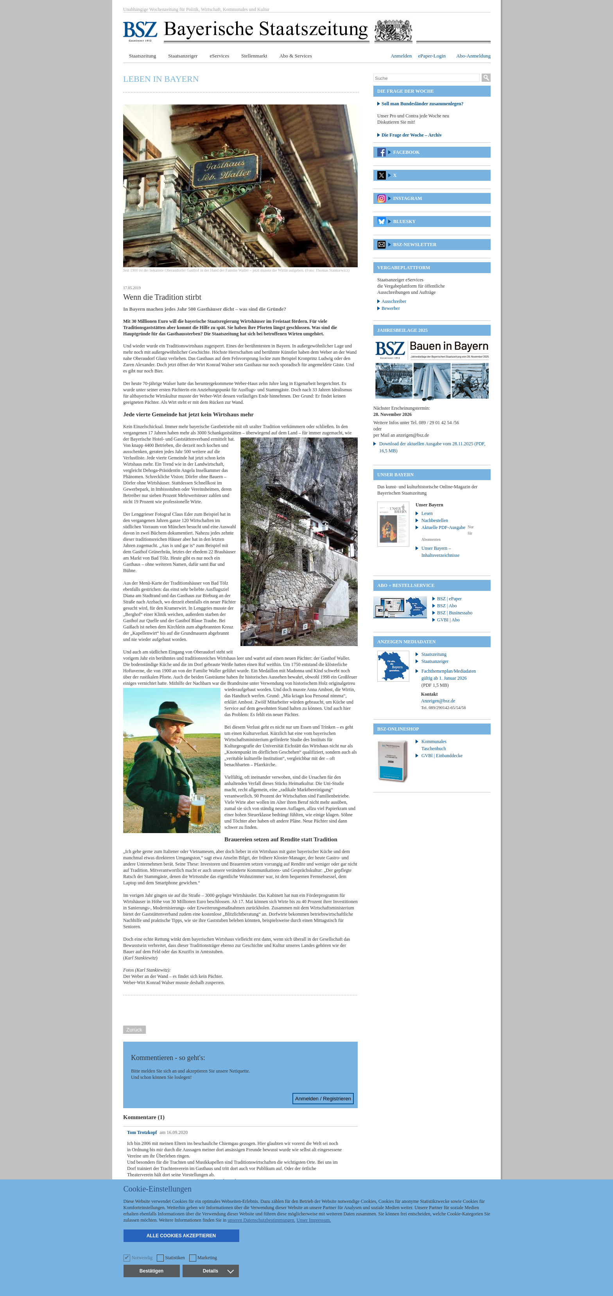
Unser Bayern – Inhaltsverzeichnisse (440, 551)
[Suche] (426, 78)
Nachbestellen (434, 520)
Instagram (407, 198)
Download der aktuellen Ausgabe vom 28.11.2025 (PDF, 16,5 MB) (432, 447)
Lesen (427, 513)
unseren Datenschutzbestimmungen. (261, 1220)
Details (218, 1271)
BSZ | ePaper (449, 598)
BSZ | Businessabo (454, 613)
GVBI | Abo (448, 620)
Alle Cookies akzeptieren (181, 1235)
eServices (219, 56)
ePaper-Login (432, 56)
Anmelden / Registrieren (323, 1099)
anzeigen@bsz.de (412, 435)
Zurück (134, 1030)
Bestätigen (151, 1271)
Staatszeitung (142, 56)
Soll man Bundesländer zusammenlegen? (422, 103)
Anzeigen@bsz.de (438, 701)
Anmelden (401, 56)
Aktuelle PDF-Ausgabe (443, 527)
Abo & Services (296, 56)
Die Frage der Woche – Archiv (412, 135)
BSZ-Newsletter (415, 244)
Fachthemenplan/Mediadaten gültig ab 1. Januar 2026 (448, 678)
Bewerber (391, 308)
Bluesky (404, 221)
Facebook (406, 152)
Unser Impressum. (314, 1220)
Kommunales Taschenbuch (433, 745)
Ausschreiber (394, 301)
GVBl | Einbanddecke (441, 755)
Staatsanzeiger (182, 56)
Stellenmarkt (254, 56)
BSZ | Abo (447, 605)
